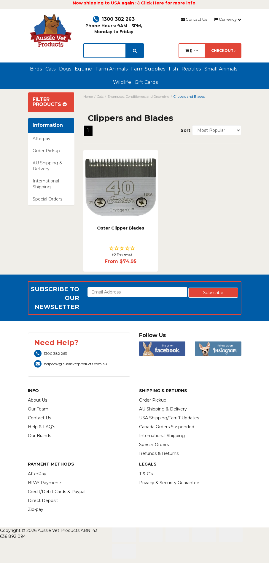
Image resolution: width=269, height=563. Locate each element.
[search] (135, 50)
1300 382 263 (114, 19)
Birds (36, 69)
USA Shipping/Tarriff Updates (169, 418)
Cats (50, 69)
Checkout (223, 50)
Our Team (38, 409)
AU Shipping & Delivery (47, 165)
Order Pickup (46, 150)
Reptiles (191, 69)
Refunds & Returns (159, 453)
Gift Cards (146, 82)
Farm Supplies (148, 69)
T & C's (146, 474)
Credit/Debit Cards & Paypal (56, 491)
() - (192, 50)
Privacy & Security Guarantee (169, 482)
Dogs (65, 69)
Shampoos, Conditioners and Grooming (138, 96)
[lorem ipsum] (104, 50)
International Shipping (46, 184)
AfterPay (37, 474)
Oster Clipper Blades (120, 228)
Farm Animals (111, 69)
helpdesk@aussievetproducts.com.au (70, 364)
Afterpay (41, 138)
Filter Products (50, 102)
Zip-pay (35, 509)
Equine (83, 69)
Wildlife (122, 82)
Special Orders (47, 199)
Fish (173, 69)
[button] (120, 251)
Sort (184, 130)
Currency (227, 19)
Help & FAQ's (41, 426)
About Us (37, 400)
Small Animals (220, 69)
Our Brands (39, 435)
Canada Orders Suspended (166, 426)
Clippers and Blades (189, 96)
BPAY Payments (45, 482)
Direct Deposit (43, 500)
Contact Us (194, 19)
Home (88, 96)
